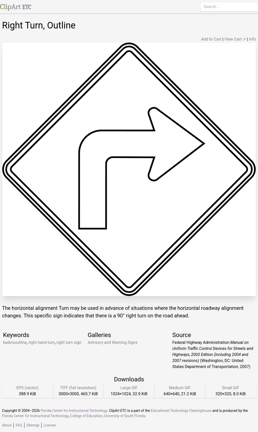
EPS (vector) (27, 387)
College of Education (86, 416)
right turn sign (68, 342)
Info (252, 39)
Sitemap (32, 425)
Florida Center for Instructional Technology (74, 411)
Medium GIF (179, 387)
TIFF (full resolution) (78, 387)
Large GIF (129, 387)
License (50, 425)
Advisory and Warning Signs (113, 342)
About (6, 425)
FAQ (19, 425)
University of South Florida (124, 416)
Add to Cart (211, 39)
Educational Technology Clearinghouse (181, 411)
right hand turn (41, 342)
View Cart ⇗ (235, 39)
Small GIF (230, 387)
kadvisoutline (15, 342)
